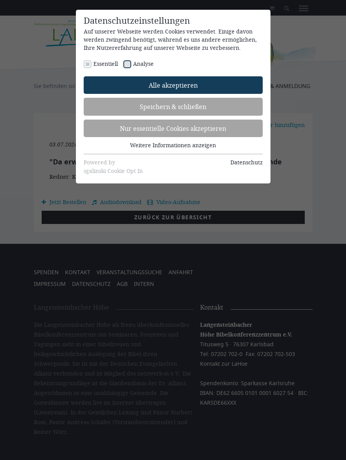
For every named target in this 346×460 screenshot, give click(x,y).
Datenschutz (246, 162)
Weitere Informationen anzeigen (173, 145)
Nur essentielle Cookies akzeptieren (173, 128)
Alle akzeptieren (173, 85)
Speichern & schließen (173, 106)
